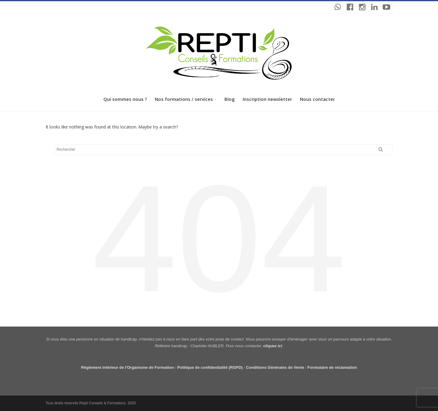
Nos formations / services (184, 99)
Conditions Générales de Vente (275, 367)
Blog (229, 99)
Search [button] (383, 149)
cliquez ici (272, 346)
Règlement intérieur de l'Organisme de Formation (127, 367)
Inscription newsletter (267, 99)
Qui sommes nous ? (125, 99)
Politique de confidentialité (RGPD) (209, 367)
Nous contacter (317, 99)
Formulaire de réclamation (332, 367)
